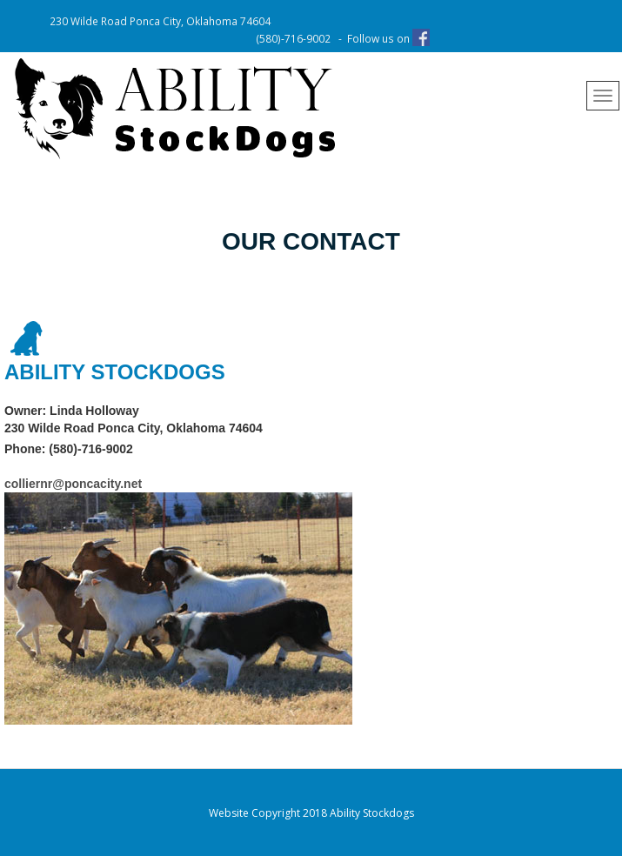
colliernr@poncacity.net (73, 484)
